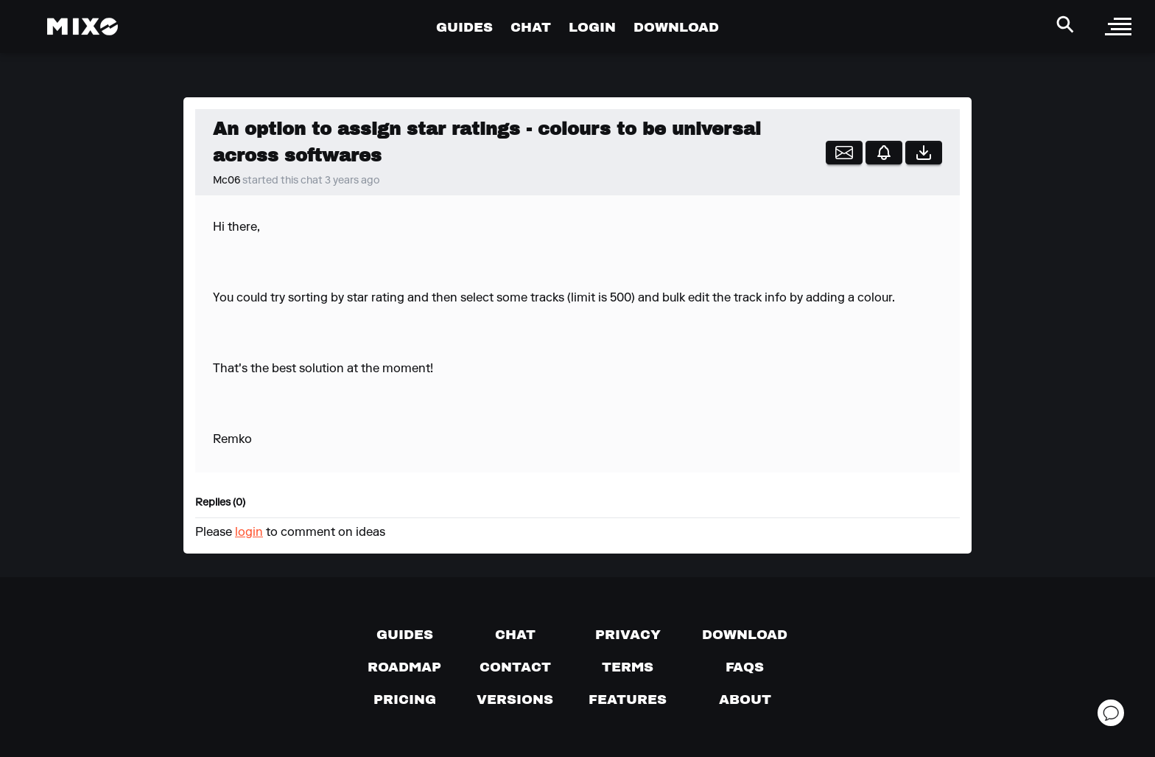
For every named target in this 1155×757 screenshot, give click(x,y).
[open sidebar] (1118, 26)
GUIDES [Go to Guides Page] (464, 27)
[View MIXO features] (627, 699)
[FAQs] (745, 667)
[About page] (745, 699)
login (249, 533)
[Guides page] (405, 634)
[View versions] (515, 699)
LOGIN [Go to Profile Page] (592, 27)
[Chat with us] (515, 634)
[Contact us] (515, 667)
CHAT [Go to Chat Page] (530, 27)
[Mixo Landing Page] (82, 26)
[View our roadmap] (404, 667)
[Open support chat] (1111, 713)
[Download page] (744, 634)
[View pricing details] (405, 699)
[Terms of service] (627, 667)
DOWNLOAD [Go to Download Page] (676, 27)
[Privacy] (628, 634)
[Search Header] (1065, 24)
